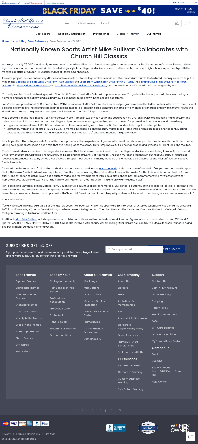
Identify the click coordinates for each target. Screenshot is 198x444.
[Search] (121, 23)
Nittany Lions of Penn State (33, 85)
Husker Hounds (108, 168)
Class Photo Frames (28, 325)
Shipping (157, 301)
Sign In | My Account (164, 288)
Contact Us (159, 281)
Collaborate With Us (130, 352)
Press (121, 294)
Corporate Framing (130, 372)
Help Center (159, 381)
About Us (123, 281)
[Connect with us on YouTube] (103, 410)
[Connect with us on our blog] (121, 410)
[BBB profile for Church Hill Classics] (116, 427)
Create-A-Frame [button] (127, 34)
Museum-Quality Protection (94, 303)
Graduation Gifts (60, 335)
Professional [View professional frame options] (101, 34)
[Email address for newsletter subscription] (134, 249)
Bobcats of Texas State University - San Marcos (45, 82)
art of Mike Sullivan (26, 219)
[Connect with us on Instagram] (94, 410)
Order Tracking (161, 294)
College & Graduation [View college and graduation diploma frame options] (72, 34)
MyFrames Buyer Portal (166, 341)
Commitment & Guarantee (93, 330)
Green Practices (128, 335)
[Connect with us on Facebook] (76, 410)
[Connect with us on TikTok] (84, 410)
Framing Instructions (165, 314)
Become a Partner (129, 365)
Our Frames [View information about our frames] (154, 34)
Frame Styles (92, 322)
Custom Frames (26, 311)
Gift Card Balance (163, 328)
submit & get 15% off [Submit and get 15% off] (166, 249)
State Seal (56, 315)
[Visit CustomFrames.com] (55, 2)
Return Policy (160, 308)
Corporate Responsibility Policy (130, 326)
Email (155, 354)
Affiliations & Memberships (126, 303)
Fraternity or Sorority (63, 328)
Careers (123, 288)
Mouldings (90, 281)
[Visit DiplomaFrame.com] (10, 2)
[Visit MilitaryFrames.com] (33, 2)
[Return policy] (148, 427)
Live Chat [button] (158, 361)
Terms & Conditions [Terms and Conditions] (28, 434)
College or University (63, 281)
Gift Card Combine (164, 334)
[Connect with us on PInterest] (112, 410)
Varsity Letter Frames (29, 318)
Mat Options (91, 288)
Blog (120, 311)
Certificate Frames (27, 288)
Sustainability (92, 339)
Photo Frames (24, 338)
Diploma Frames (26, 281)
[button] (193, 2)
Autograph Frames (27, 331)
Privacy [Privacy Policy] (6, 434)
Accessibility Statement (133, 318)
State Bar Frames (26, 305)
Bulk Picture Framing (130, 389)
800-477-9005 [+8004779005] (161, 367)
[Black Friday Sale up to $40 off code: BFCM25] (99, 10)
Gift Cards (22, 345)
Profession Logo (60, 308)
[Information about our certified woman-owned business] (180, 427)
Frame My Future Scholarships (128, 343)
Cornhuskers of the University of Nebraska (80, 85)
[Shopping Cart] (186, 23)
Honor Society (58, 322)
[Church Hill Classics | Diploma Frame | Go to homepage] (22, 23)
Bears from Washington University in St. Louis (106, 82)
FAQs (155, 321)
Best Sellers (23, 351)
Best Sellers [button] (43, 34)
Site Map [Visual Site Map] (50, 434)
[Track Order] (175, 2)
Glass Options (93, 294)
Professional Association (57, 300)
